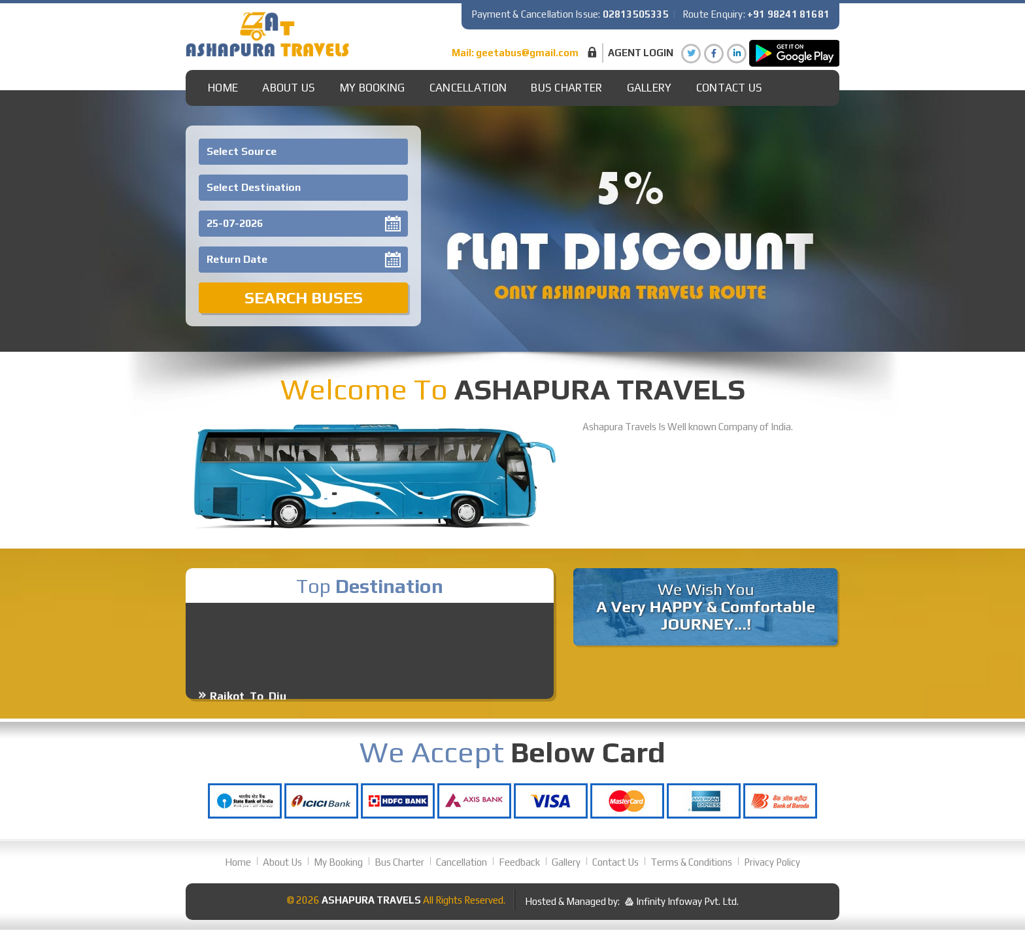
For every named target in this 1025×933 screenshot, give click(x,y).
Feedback (519, 862)
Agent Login (640, 52)
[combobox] (303, 152)
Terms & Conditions (691, 862)
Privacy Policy (772, 862)
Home (223, 87)
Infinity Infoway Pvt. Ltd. (687, 901)
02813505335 (636, 14)
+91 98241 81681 (788, 14)
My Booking (372, 87)
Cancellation (468, 87)
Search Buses (303, 297)
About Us (288, 87)
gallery (649, 87)
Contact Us (729, 87)
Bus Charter (566, 87)
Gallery (566, 862)
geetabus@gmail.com (527, 52)
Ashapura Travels (371, 900)
